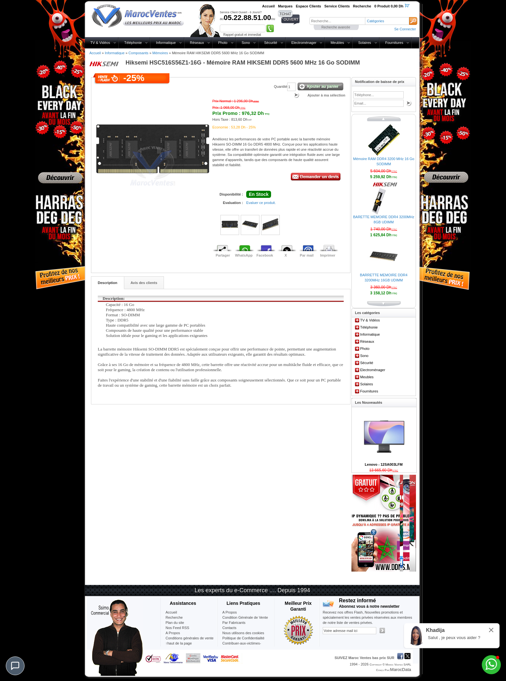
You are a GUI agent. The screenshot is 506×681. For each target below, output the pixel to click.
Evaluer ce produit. (261, 203)
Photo (223, 43)
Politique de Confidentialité (243, 638)
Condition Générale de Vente (245, 617)
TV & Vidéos (100, 43)
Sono (246, 43)
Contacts (229, 628)
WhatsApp (243, 255)
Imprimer (327, 255)
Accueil (95, 53)
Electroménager (304, 43)
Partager (223, 255)
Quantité (281, 86)
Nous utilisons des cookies (243, 633)
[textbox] (337, 21)
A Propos (229, 612)
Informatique (166, 43)
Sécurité (270, 43)
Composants (138, 53)
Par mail (307, 255)
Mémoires (160, 53)
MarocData (400, 669)
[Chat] (15, 665)
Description (107, 283)
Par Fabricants (234, 623)
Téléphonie (133, 43)
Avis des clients (144, 283)
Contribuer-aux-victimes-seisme (241, 645)
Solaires (364, 43)
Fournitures (394, 43)
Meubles (337, 43)
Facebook (265, 255)
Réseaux (197, 43)
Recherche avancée (335, 27)
